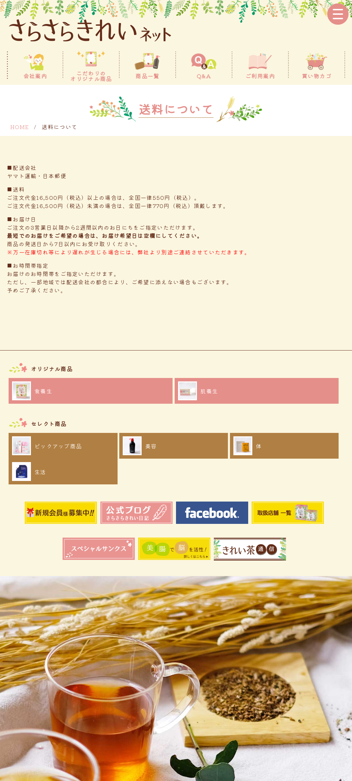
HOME (19, 127)
